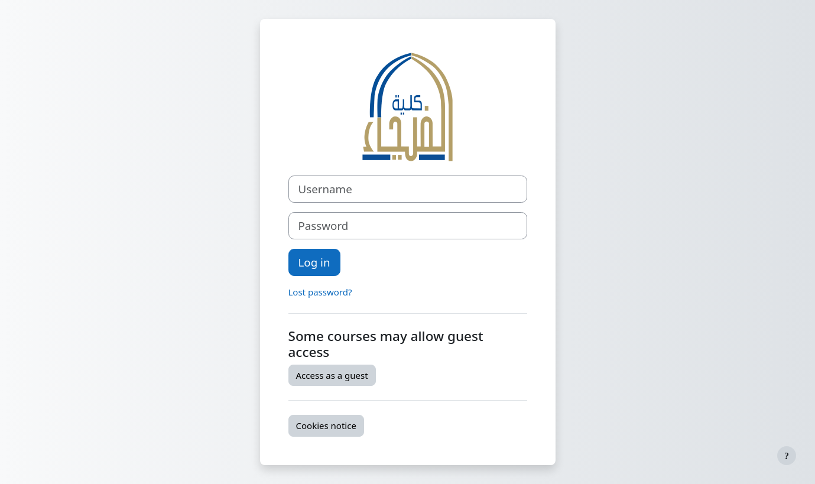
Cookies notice (326, 425)
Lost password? (320, 292)
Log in (314, 262)
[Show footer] (786, 455)
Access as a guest (332, 375)
